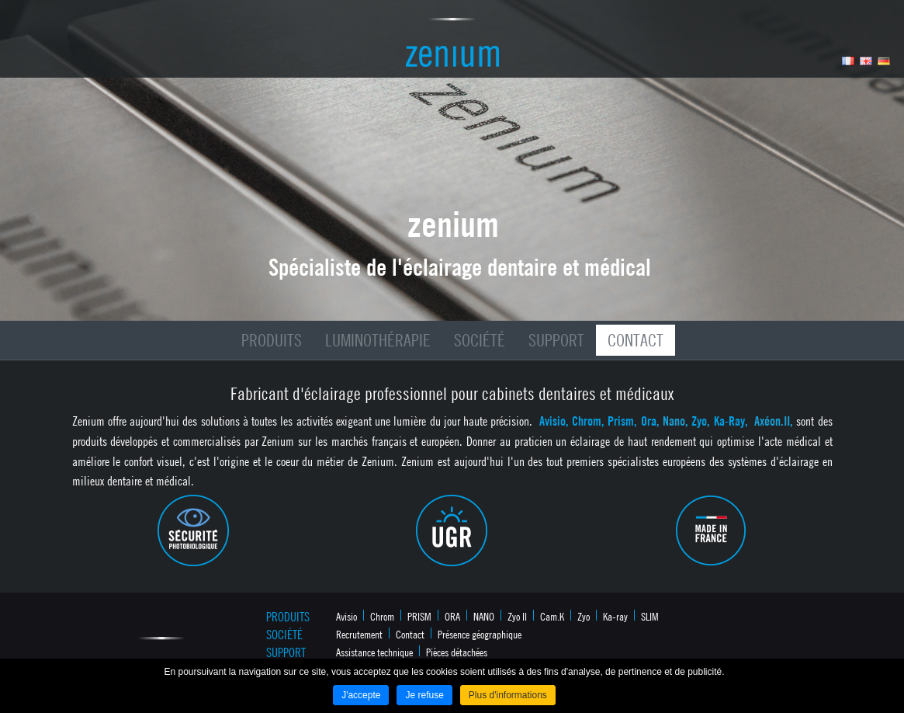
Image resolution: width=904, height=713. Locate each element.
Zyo (699, 421)
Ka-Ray (729, 421)
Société (479, 340)
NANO (483, 616)
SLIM (650, 616)
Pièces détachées (456, 652)
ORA (452, 616)
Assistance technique (374, 652)
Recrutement (359, 634)
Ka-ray (615, 616)
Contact (635, 340)
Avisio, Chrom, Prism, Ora (597, 421)
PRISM (419, 616)
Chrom (382, 616)
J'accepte (360, 695)
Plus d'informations (508, 695)
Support (556, 340)
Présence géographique (479, 634)
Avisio (346, 616)
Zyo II (517, 616)
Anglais (866, 61)
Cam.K (552, 616)
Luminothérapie (378, 340)
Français (848, 61)
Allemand (884, 61)
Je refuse (424, 695)
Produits (271, 340)
